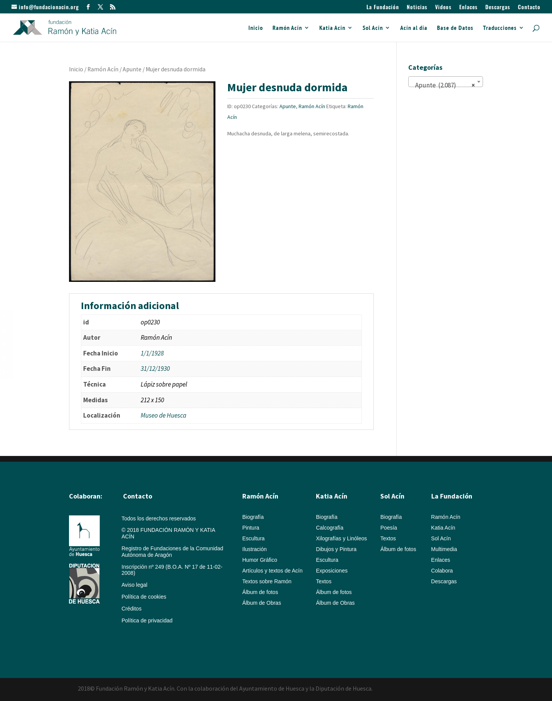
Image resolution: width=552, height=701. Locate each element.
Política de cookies (144, 597)
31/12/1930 (155, 368)
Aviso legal (134, 585)
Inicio (255, 28)
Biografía (253, 517)
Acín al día (413, 28)
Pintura (250, 528)
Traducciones (500, 28)
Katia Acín (332, 28)
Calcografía (329, 528)
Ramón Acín (287, 28)
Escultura (253, 538)
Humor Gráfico (259, 560)
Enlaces (468, 7)
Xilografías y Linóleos (341, 538)
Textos (323, 581)
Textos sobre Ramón (266, 581)
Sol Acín (373, 28)
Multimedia (444, 549)
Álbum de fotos (260, 592)
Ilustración (254, 549)
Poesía (388, 528)
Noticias (417, 7)
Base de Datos (455, 28)
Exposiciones (332, 571)
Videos (443, 7)
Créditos (131, 609)
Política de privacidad (147, 620)
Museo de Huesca (163, 415)
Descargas (497, 7)
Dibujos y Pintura (336, 549)
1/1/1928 (152, 353)
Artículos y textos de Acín (272, 571)
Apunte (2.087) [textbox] (443, 85)
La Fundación (382, 7)
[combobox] (445, 81)
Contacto (529, 7)
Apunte (132, 69)
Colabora (442, 571)
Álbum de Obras (261, 603)
